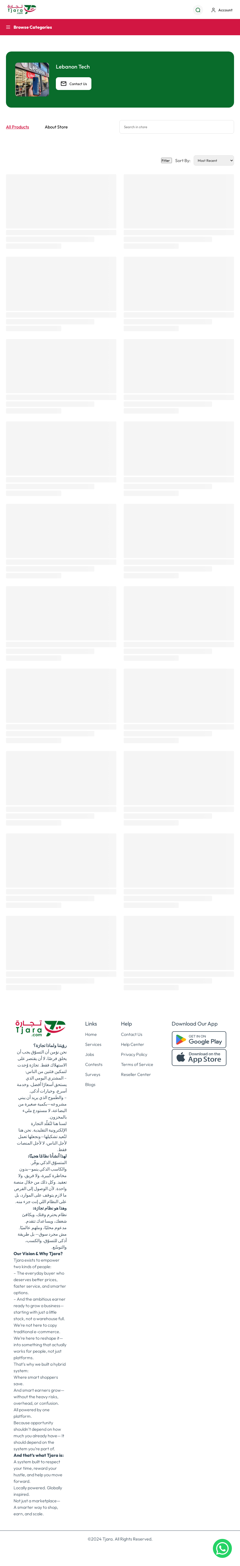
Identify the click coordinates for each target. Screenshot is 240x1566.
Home (91, 1034)
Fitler (166, 160)
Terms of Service (137, 1064)
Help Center (132, 1044)
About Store (56, 127)
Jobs (89, 1054)
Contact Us (73, 83)
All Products (17, 127)
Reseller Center (136, 1074)
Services (93, 1044)
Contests (94, 1064)
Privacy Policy (134, 1054)
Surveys (92, 1074)
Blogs (90, 1084)
